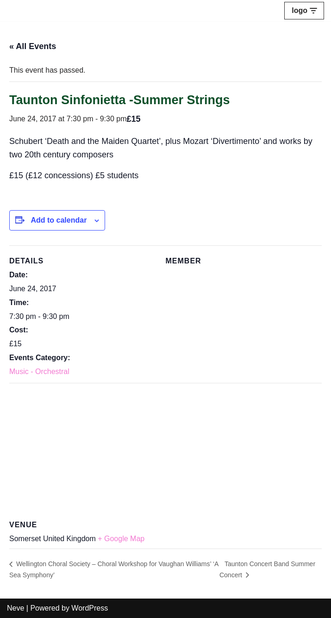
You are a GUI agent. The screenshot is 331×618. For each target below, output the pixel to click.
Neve (15, 608)
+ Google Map (121, 539)
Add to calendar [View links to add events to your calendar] (59, 220)
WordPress (89, 608)
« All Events (32, 46)
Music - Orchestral (39, 371)
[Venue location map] (165, 450)
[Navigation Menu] (304, 10)
